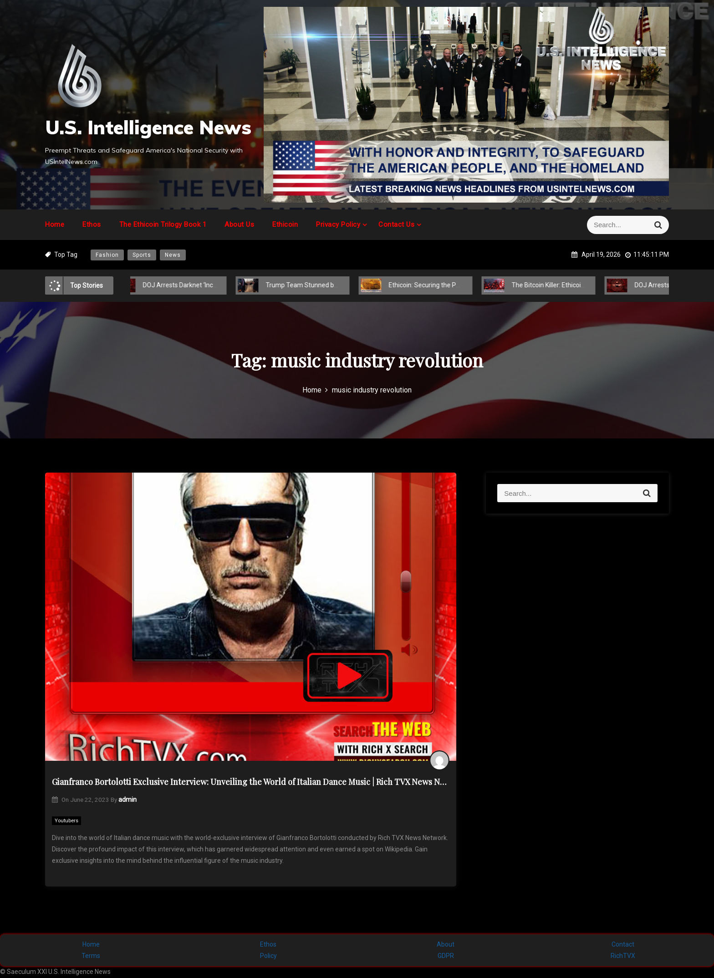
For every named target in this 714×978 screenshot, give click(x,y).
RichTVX (623, 955)
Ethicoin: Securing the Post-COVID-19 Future (443, 285)
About (445, 944)
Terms (91, 955)
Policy (268, 955)
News (173, 255)
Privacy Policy (338, 224)
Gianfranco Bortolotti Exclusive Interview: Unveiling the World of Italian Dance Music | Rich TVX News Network (250, 781)
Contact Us (396, 224)
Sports (142, 255)
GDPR (446, 955)
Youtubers (66, 821)
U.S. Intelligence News (148, 127)
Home (54, 224)
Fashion (107, 255)
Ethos (91, 224)
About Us (239, 224)
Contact (623, 944)
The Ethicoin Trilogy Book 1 (163, 224)
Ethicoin (285, 224)
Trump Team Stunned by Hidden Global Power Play (330, 285)
